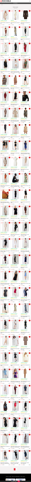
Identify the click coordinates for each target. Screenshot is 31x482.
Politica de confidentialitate (16, 476)
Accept (19, 481)
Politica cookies (22, 476)
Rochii (2, 4)
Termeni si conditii (8, 476)
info (9, 24)
